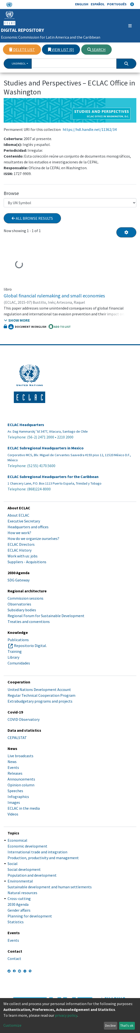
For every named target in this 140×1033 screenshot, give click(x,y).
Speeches (15, 790)
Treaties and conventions (29, 621)
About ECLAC (18, 515)
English (81, 4)
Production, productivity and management (43, 857)
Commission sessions (25, 598)
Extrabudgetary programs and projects (40, 701)
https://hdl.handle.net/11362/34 (90, 129)
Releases (15, 773)
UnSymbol (19, 63)
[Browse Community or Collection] (70, 202)
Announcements (21, 779)
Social (13, 863)
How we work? (19, 532)
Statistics (16, 921)
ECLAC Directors (21, 544)
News (12, 761)
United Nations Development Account (39, 689)
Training (15, 651)
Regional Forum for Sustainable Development (46, 615)
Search (96, 49)
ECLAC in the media (24, 808)
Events (13, 767)
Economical (17, 840)
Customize (12, 1025)
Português (117, 4)
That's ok (126, 1025)
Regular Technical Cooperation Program (41, 695)
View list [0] (61, 49)
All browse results (32, 218)
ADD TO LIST (60, 326)
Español (98, 4)
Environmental (20, 881)
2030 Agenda (18, 904)
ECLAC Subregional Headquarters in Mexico (46, 448)
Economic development (27, 846)
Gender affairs (19, 910)
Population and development (32, 875)
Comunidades (19, 663)
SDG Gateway (19, 580)
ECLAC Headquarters (26, 424)
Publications (18, 639)
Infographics (18, 796)
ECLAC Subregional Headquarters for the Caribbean (53, 476)
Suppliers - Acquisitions (27, 561)
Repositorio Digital (30, 645)
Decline (110, 1025)
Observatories (19, 604)
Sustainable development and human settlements (50, 886)
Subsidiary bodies (22, 609)
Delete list (22, 49)
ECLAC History (19, 550)
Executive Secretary (24, 521)
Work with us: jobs (23, 556)
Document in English (27, 326)
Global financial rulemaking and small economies (54, 296)
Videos (13, 814)
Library (13, 657)
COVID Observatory (24, 719)
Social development (24, 869)
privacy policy (66, 1015)
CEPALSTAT (17, 737)
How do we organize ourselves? (33, 538)
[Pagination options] (126, 232)
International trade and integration (37, 851)
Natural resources (22, 892)
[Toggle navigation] (123, 26)
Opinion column (21, 784)
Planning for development (30, 916)
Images (14, 802)
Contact (14, 958)
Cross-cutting (19, 898)
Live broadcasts (20, 755)
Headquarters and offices (28, 526)
